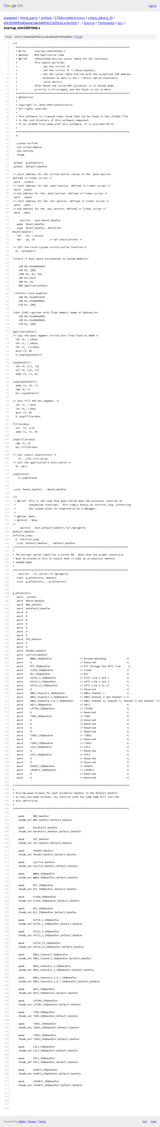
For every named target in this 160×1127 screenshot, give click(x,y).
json (153, 1121)
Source (89, 23)
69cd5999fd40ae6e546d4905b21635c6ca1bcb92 (40, 23)
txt (145, 1121)
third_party (29, 18)
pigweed (10, 18)
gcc (120, 23)
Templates (106, 23)
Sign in (152, 5)
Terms (42, 1121)
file (78, 36)
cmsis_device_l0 (100, 18)
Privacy (32, 1121)
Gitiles (22, 1121)
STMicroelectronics (70, 18)
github (46, 18)
